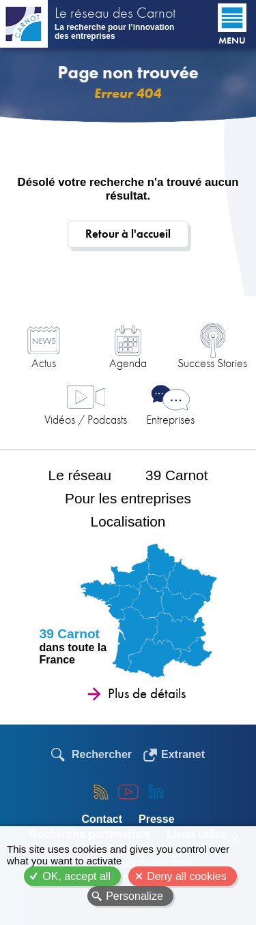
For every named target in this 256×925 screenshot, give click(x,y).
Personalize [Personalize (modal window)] (134, 896)
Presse (157, 819)
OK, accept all (76, 876)
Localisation (128, 521)
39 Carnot (176, 475)
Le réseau (80, 475)
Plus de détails (147, 693)
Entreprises (170, 419)
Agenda (128, 363)
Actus (43, 363)
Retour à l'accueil (128, 234)
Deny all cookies (187, 876)
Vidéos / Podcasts (85, 419)
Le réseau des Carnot (115, 14)
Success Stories (212, 363)
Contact (101, 819)
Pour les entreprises (128, 498)
